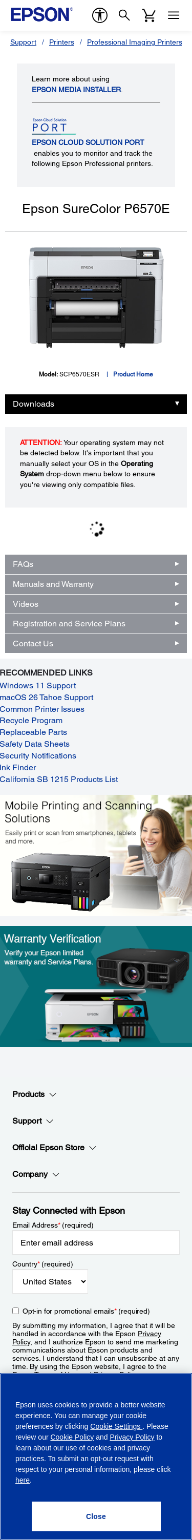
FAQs (23, 564)
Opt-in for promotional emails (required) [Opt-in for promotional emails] (86, 1311)
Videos (25, 604)
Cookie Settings (116, 1426)
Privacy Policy (132, 1437)
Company (36, 1174)
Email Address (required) (53, 1225)
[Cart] (149, 15)
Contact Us (33, 643)
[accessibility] (100, 15)
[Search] (124, 15)
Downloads (33, 404)
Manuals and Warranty (53, 584)
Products (34, 1094)
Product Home (133, 374)
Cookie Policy (72, 1437)
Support (23, 42)
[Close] (96, 1516)
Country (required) (42, 1264)
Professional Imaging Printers (134, 42)
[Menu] (173, 15)
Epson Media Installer (76, 90)
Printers (61, 42)
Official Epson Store (54, 1147)
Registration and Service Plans (69, 623)
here (22, 1480)
